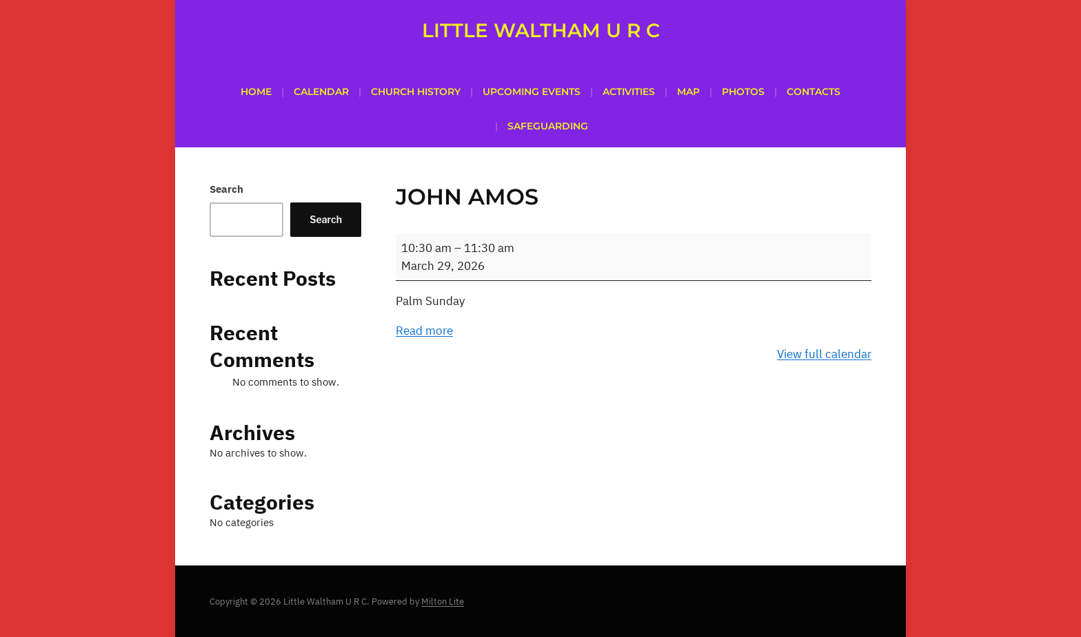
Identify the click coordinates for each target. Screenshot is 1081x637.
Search (226, 189)
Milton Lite (442, 601)
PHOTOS (743, 91)
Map (688, 91)
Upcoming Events (531, 91)
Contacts (813, 91)
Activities (629, 91)
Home (256, 91)
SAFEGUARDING (547, 126)
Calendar (321, 91)
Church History (416, 91)
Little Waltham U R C (541, 30)
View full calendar (824, 354)
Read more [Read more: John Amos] (424, 330)
